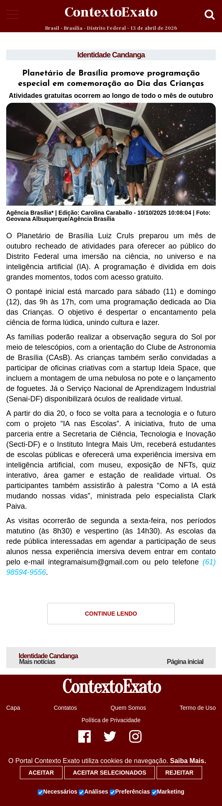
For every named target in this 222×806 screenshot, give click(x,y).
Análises (93, 792)
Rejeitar (179, 772)
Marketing (168, 792)
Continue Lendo (111, 613)
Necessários (57, 792)
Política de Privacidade (111, 720)
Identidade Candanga (111, 55)
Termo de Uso (198, 707)
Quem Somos (128, 707)
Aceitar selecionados (109, 772)
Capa (13, 707)
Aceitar (41, 772)
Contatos (65, 707)
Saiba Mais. (188, 760)
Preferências (130, 792)
